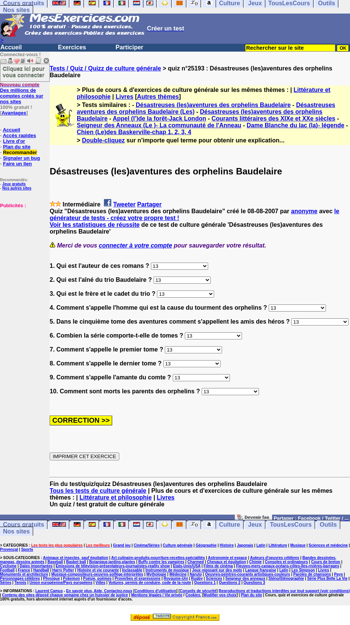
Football (7, 570)
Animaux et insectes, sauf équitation (75, 558)
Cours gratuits (23, 524)
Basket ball (76, 562)
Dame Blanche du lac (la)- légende (295, 125)
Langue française (260, 570)
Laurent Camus (49, 591)
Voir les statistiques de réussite (95, 225)
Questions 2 (229, 583)
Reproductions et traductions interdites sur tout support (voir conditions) (284, 591)
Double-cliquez (103, 140)
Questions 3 (254, 583)
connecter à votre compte (135, 245)
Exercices (72, 47)
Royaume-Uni (176, 578)
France (24, 570)
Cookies (193, 595)
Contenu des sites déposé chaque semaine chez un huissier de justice (65, 595)
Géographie (206, 545)
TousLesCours (291, 524)
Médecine (178, 574)
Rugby (197, 578)
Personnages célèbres (20, 578)
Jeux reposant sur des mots (217, 570)
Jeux (255, 524)
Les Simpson (303, 570)
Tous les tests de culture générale (98, 490)
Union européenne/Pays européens (60, 583)
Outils (328, 524)
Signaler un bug (21, 158)
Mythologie (156, 574)
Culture (229, 524)
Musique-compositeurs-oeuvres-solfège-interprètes (97, 574)
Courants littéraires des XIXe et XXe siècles (273, 118)
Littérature (277, 545)
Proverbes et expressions (138, 578)
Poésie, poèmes (97, 578)
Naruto (196, 574)
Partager (149, 204)
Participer (129, 47)
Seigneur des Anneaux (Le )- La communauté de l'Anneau (159, 125)
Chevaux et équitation (226, 562)
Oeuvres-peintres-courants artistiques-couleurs (247, 574)
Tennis (20, 583)
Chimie (255, 562)
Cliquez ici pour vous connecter (24, 71)
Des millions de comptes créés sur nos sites (21, 93)
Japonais (245, 545)
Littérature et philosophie (115, 497)
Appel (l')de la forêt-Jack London (159, 118)
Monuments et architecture (24, 574)
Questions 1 (205, 583)
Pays (338, 574)
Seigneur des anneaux (245, 578)
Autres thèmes (158, 96)
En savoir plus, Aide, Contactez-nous (99, 591)
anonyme (304, 211)
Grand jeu (122, 545)
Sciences (214, 578)
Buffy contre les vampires (161, 562)
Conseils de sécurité (198, 591)
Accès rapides (19, 135)
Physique (51, 578)
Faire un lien (17, 164)
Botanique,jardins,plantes (112, 562)
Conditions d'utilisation (156, 591)
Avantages (14, 113)
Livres (124, 96)
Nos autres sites (16, 188)
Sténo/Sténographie (286, 578)
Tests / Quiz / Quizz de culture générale (105, 68)
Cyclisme (8, 566)
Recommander (20, 152)
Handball (41, 570)
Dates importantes (36, 566)
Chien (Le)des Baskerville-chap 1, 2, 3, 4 (134, 132)
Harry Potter (63, 570)
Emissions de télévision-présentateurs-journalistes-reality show (113, 566)
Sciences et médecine (328, 545)
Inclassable (132, 570)
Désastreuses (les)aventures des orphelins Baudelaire (213, 105)
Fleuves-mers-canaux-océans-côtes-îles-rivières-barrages (287, 566)
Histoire (227, 545)
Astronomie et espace (227, 558)
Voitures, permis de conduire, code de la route (149, 583)
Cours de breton (325, 562)
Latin (260, 545)
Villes (100, 583)
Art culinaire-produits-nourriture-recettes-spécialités (158, 558)
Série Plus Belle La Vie (327, 578)
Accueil (11, 47)
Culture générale (178, 545)
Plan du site (16, 147)
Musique (298, 545)
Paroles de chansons (312, 574)
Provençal (9, 549)
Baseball (55, 562)
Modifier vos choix (220, 595)
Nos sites (16, 10)
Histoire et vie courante (98, 570)
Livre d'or (14, 141)
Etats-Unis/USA (187, 566)
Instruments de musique (167, 570)
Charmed (195, 562)
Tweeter (124, 204)
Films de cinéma (218, 566)
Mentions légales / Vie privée (156, 595)
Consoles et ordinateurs (286, 562)
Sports (27, 549)
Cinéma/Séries (147, 545)
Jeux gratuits (14, 184)
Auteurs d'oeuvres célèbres (274, 558)
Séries (5, 583)
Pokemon (71, 578)
